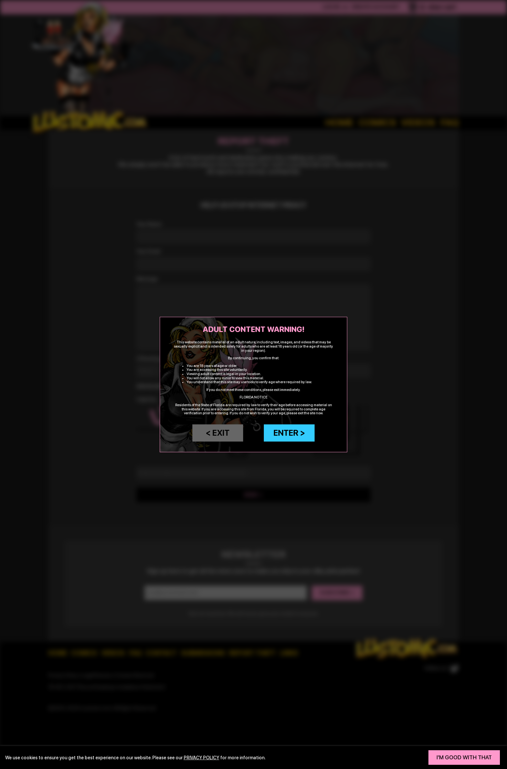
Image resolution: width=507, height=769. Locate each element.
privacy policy (201, 757)
